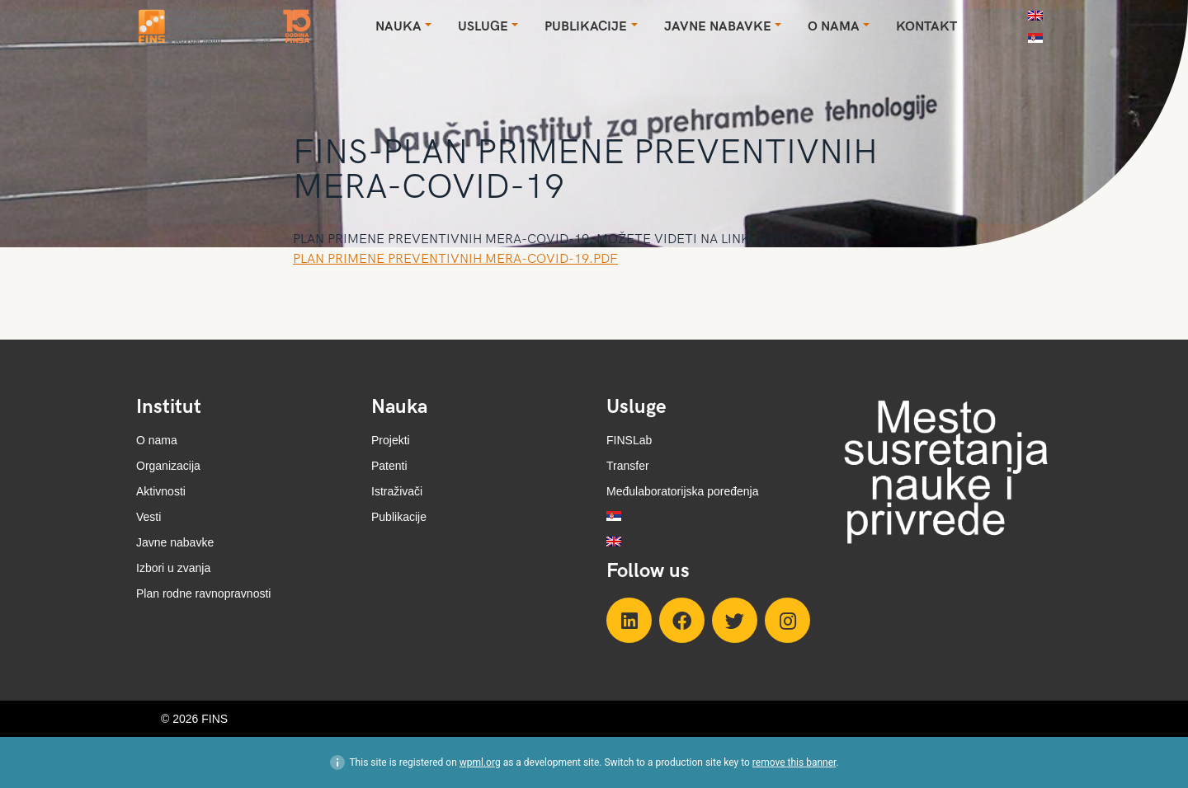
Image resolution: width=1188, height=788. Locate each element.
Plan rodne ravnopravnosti (203, 593)
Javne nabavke (175, 542)
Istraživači (396, 491)
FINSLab (629, 440)
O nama (156, 440)
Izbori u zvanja (173, 568)
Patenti (389, 465)
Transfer (627, 465)
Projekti (390, 440)
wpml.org (480, 762)
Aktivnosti (161, 491)
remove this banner (794, 762)
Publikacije (399, 516)
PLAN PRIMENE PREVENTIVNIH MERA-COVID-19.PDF (455, 259)
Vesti (148, 516)
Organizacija (168, 465)
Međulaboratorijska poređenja (682, 491)
